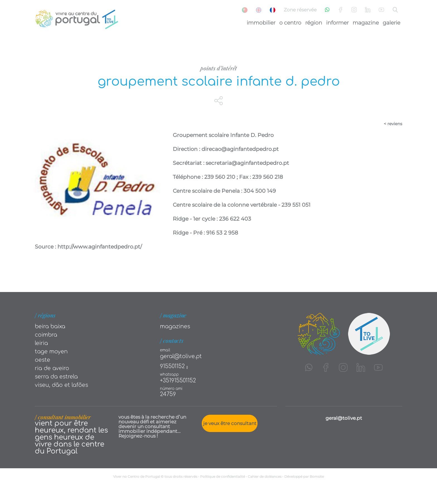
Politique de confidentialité (222, 476)
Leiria (41, 343)
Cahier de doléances (264, 476)
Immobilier (261, 23)
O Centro (290, 23)
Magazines (175, 326)
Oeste (42, 360)
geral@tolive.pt (181, 356)
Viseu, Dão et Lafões (61, 385)
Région (313, 23)
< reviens (393, 123)
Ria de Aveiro (52, 368)
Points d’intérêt (218, 68)
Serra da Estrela (56, 377)
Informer (337, 23)
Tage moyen (51, 351)
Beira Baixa (50, 326)
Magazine (366, 23)
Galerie (391, 23)
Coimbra (46, 335)
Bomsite (317, 476)
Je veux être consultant (229, 423)
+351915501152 (178, 380)
